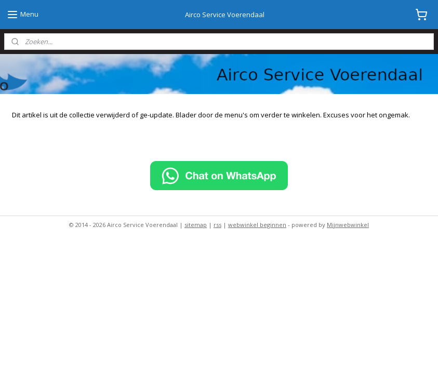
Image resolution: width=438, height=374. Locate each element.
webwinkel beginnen (257, 225)
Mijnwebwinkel (348, 225)
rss (217, 225)
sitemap (195, 225)
